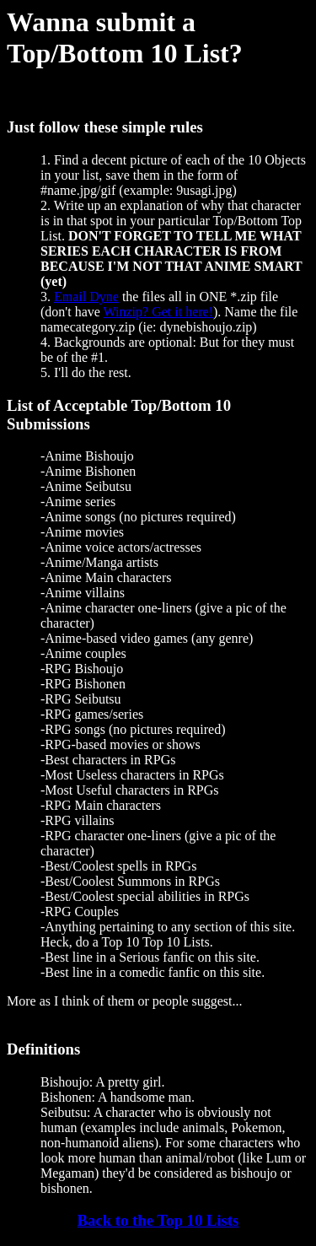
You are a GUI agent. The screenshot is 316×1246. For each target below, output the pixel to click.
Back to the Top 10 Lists (158, 1220)
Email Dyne (86, 296)
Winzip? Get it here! (158, 312)
